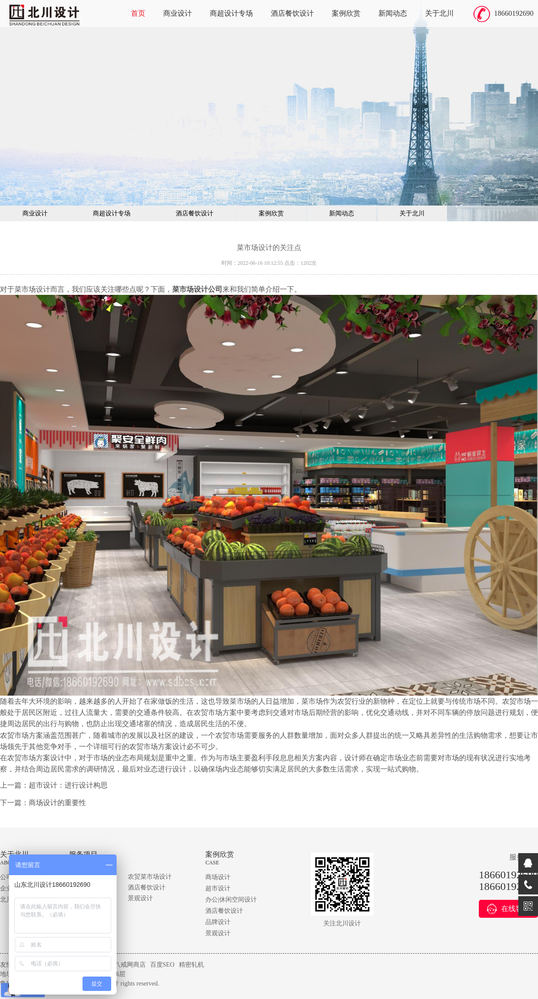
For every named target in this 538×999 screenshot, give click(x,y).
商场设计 (217, 877)
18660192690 (514, 13)
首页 (138, 13)
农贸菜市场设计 (150, 876)
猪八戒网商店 (127, 964)
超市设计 (217, 888)
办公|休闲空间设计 (231, 899)
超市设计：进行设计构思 (68, 785)
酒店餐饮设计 (292, 13)
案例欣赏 (346, 13)
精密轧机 (191, 964)
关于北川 (439, 13)
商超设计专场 (231, 13)
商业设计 (177, 13)
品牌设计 (217, 922)
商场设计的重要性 (57, 802)
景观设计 (140, 898)
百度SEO (162, 964)
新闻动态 (392, 13)
